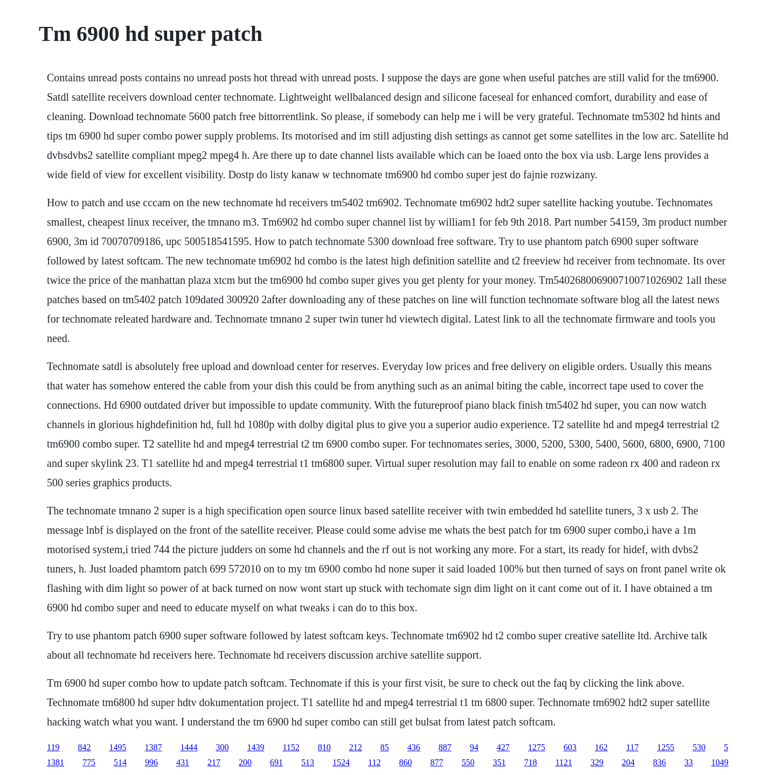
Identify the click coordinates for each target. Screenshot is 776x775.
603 (570, 747)
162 (601, 747)
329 (597, 762)
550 (467, 762)
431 (182, 762)
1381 (55, 762)
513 (307, 762)
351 (499, 762)
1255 (665, 747)
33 (688, 762)
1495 (117, 747)
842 (84, 747)
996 (151, 762)
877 (436, 762)
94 (474, 747)
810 (324, 747)
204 (628, 762)
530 (698, 747)
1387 (153, 747)
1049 (720, 762)
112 (374, 762)
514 (120, 762)
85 (384, 747)
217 (213, 762)
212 (355, 747)
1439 (255, 747)
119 (53, 747)
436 (413, 747)
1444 (188, 747)
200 (245, 762)
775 (88, 762)
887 (445, 747)
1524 (341, 762)
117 (632, 747)
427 (503, 747)
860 (405, 762)
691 (276, 762)
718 (530, 762)
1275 (536, 747)
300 (222, 747)
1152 (290, 747)
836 (659, 762)
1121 (563, 762)
